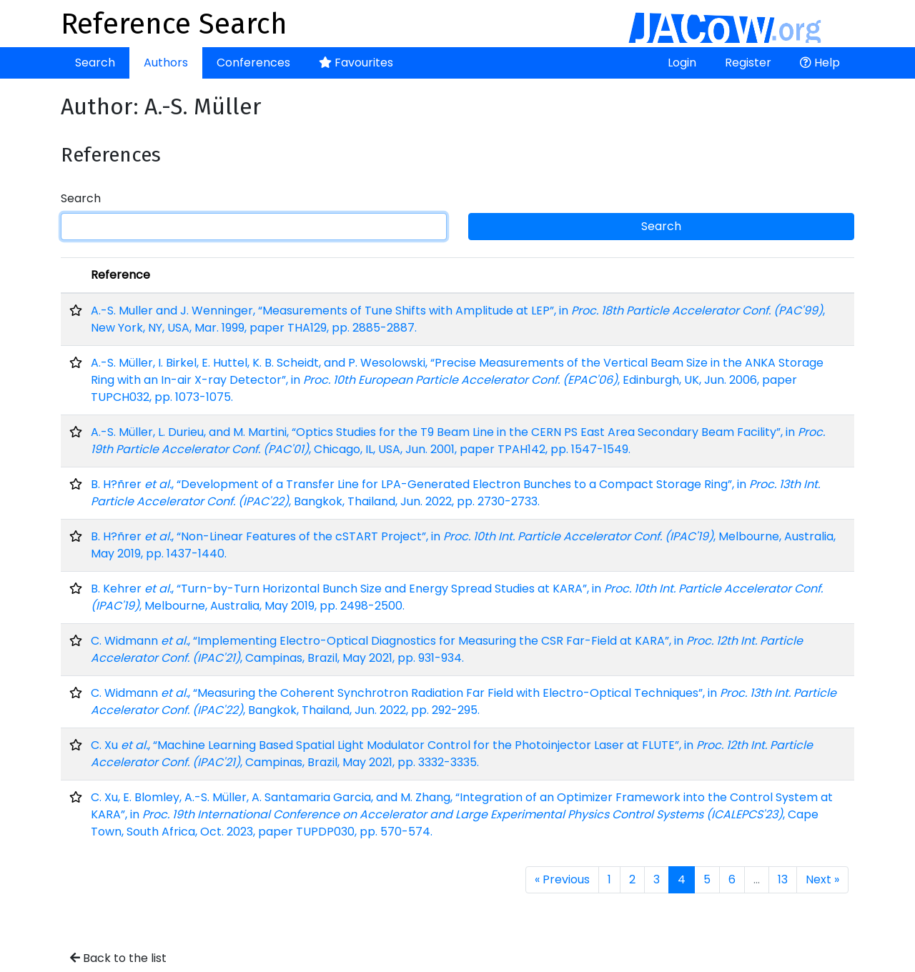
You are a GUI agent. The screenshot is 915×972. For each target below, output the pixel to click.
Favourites (356, 62)
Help (820, 62)
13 (783, 879)
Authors (166, 62)
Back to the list (118, 958)
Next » (822, 879)
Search (95, 62)
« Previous (562, 879)
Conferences (253, 62)
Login (682, 62)
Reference (120, 275)
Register (748, 62)
